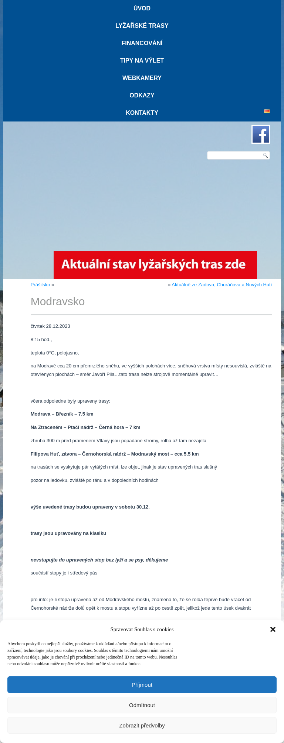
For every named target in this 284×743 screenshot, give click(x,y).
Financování (141, 43)
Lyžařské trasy (141, 26)
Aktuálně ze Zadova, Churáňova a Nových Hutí (222, 284)
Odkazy (142, 95)
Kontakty (142, 113)
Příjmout (142, 685)
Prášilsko (40, 284)
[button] (273, 629)
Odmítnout (142, 705)
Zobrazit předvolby (142, 725)
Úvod (142, 8)
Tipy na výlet (142, 60)
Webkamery (142, 78)
